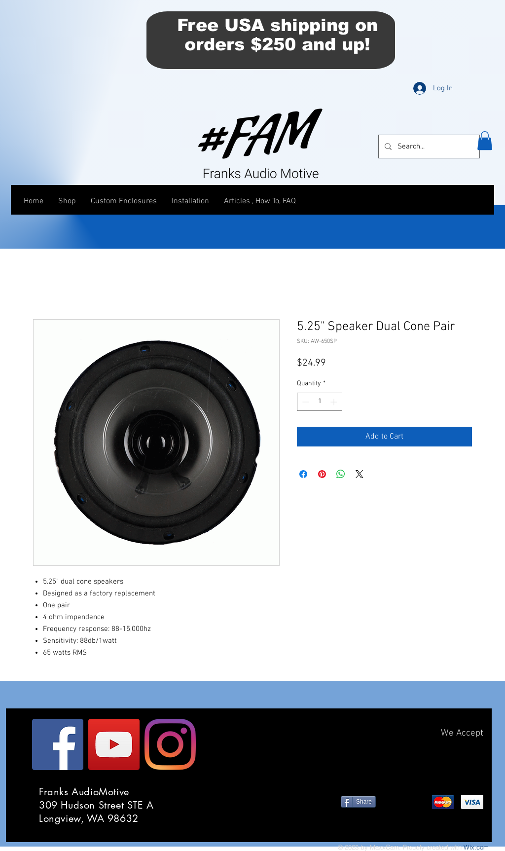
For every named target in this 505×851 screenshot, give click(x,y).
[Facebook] (57, 744)
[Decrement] (304, 401)
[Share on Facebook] (303, 474)
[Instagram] (170, 744)
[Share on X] (359, 474)
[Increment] (334, 401)
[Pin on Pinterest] (322, 474)
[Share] (358, 802)
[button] (485, 140)
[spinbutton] (319, 401)
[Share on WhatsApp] (341, 474)
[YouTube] (114, 744)
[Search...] (428, 146)
